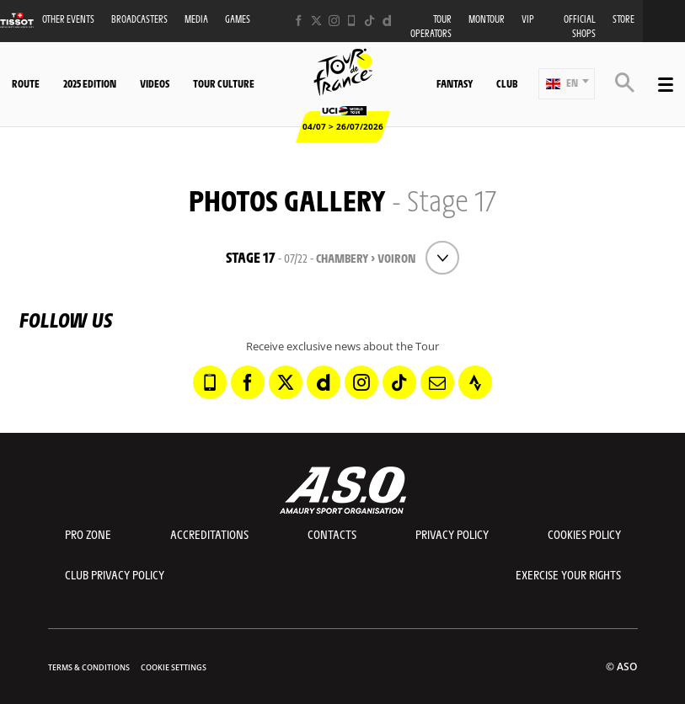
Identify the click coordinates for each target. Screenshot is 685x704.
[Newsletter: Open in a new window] (437, 382)
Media (196, 19)
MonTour (486, 19)
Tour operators (431, 26)
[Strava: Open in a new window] (475, 382)
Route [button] (26, 83)
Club (506, 83)
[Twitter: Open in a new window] (316, 20)
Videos (154, 83)
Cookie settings (173, 667)
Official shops (580, 26)
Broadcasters (139, 19)
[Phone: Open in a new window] (352, 20)
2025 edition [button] (89, 83)
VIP (528, 19)
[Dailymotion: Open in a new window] (387, 20)
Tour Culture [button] (223, 83)
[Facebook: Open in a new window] (299, 20)
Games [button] (237, 19)
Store (623, 19)
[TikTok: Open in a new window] (369, 20)
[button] (566, 83)
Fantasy (454, 83)
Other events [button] (68, 19)
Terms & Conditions (89, 667)
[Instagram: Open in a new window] (334, 20)
